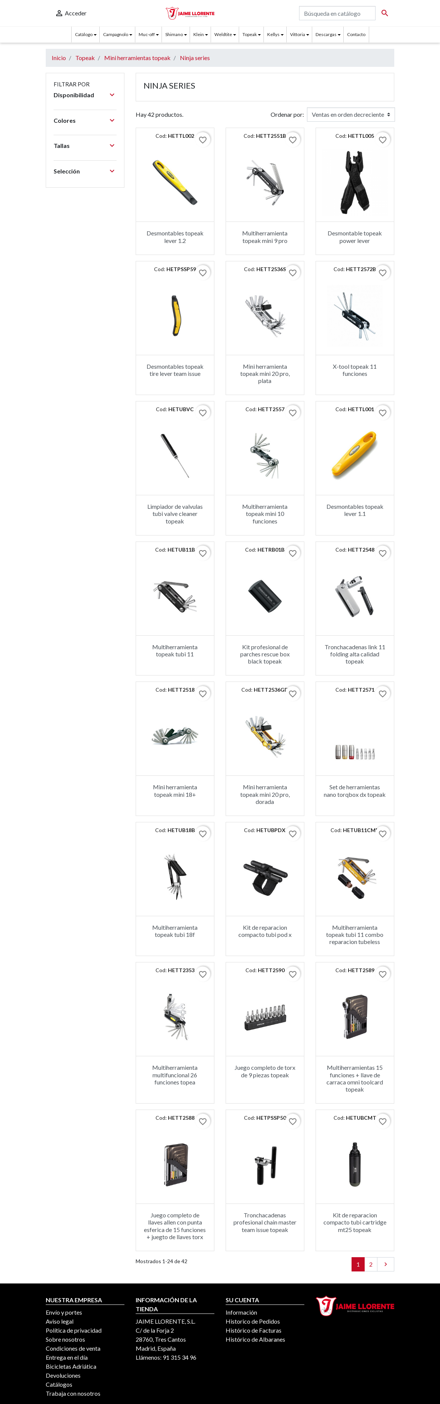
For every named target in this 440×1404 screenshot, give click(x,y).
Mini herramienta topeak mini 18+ (175, 790)
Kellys (273, 34)
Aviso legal (59, 1321)
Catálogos (59, 1384)
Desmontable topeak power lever (355, 236)
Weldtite (223, 34)
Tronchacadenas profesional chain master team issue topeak (264, 1222)
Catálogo (84, 34)
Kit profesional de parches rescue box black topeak (265, 654)
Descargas (326, 34)
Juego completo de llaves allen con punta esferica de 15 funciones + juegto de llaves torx (175, 1225)
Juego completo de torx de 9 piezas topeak (265, 1071)
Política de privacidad (74, 1330)
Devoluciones (63, 1375)
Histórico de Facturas (253, 1330)
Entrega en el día (67, 1357)
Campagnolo (115, 34)
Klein (198, 34)
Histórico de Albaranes (255, 1339)
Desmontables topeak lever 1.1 (354, 510)
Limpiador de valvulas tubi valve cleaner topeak (175, 513)
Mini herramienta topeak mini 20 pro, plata (265, 373)
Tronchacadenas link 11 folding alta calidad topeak (355, 654)
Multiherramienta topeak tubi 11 (175, 650)
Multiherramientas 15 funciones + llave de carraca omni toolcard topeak (354, 1078)
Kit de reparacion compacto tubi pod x (265, 931)
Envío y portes (64, 1312)
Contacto (356, 34)
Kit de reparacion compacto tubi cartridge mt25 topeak (354, 1222)
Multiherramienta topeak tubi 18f (175, 931)
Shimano (174, 34)
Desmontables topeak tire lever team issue (175, 370)
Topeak (249, 34)
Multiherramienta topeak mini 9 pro (264, 236)
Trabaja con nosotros (73, 1393)
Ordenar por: (287, 114)
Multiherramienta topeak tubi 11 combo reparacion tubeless (354, 934)
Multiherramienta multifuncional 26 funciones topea (175, 1074)
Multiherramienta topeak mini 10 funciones (264, 513)
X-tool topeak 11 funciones (355, 370)
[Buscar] (337, 13)
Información (241, 1312)
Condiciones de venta (73, 1348)
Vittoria (297, 34)
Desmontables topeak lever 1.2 (175, 236)
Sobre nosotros (65, 1339)
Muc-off (147, 34)
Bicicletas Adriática (71, 1366)
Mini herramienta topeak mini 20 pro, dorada (265, 794)
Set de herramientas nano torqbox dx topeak (355, 790)
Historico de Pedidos (253, 1321)
